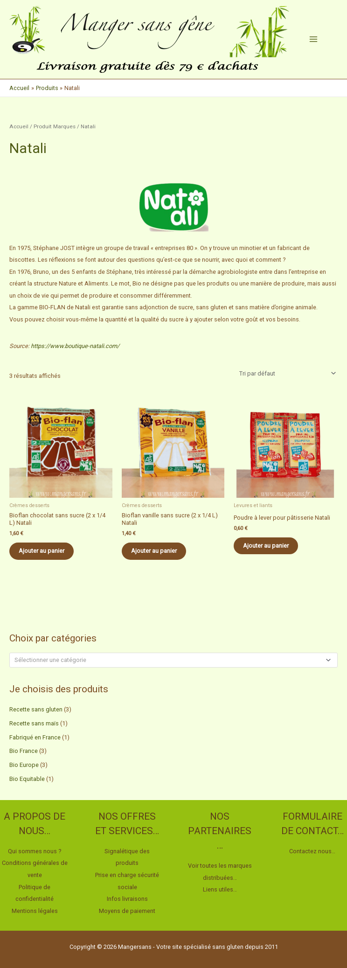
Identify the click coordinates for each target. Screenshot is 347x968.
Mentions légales (35, 910)
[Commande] (286, 373)
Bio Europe (24, 764)
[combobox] (173, 660)
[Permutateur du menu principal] (313, 39)
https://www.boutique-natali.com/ (75, 345)
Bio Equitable (27, 778)
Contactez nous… (312, 851)
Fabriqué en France (35, 737)
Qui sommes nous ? (35, 851)
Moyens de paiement (127, 910)
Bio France (23, 750)
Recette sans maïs (34, 723)
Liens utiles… (220, 889)
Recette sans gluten (35, 709)
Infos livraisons (127, 898)
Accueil (18, 126)
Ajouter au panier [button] (41, 550)
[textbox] (169, 660)
